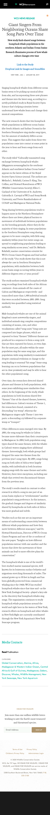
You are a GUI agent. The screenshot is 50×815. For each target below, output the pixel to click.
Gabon (43, 670)
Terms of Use (17, 749)
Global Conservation (12, 663)
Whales (15, 674)
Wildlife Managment (30, 674)
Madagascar (33, 670)
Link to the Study (25, 64)
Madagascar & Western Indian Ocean (20, 666)
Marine (27, 663)
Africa (35, 663)
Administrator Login (36, 753)
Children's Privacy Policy (15, 753)
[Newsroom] (25, 3)
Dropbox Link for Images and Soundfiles (25, 69)
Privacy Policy (32, 749)
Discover (6, 674)
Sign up (39, 730)
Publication (10, 652)
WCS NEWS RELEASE (24, 18)
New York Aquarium (27, 678)
